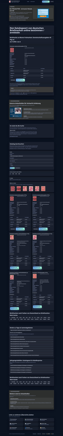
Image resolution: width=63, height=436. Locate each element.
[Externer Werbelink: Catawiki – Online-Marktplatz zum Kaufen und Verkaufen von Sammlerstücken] (38, 116)
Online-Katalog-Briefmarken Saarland (17, 348)
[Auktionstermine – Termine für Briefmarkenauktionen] (16, 424)
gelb (23, 317)
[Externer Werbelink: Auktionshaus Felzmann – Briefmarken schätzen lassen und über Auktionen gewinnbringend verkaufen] (38, 109)
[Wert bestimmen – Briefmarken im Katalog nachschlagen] (16, 420)
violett (49, 317)
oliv (18, 319)
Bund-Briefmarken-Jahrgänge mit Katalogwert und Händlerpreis (21, 367)
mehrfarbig (13, 317)
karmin (32, 319)
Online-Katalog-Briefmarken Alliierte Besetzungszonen (19, 343)
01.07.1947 (18, 244)
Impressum (34, 433)
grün (29, 317)
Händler (28, 1)
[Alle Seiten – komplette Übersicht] (46, 428)
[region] (31, 73)
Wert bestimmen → (46, 1)
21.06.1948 (26, 56)
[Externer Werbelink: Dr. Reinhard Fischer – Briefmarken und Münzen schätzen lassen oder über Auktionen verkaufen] (38, 113)
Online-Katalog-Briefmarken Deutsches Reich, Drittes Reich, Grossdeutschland (23, 341)
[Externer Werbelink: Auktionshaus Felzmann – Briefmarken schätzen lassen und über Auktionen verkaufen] (16, 112)
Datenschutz (39, 433)
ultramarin (36, 319)
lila (34, 317)
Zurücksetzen (18, 167)
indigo (49, 319)
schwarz (45, 317)
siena (25, 319)
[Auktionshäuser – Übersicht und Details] (46, 420)
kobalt (21, 319)
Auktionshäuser (32, 1)
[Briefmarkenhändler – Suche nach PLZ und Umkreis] (31, 420)
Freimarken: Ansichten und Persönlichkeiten (18, 233)
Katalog (11, 154)
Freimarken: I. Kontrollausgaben (39, 272)
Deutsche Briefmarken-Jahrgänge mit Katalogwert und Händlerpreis (22, 365)
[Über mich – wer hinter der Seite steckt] (31, 428)
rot (32, 317)
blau (17, 317)
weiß (11, 319)
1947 (16, 173)
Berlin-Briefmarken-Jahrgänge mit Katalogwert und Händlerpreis (21, 372)
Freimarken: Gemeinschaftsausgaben (17, 46)
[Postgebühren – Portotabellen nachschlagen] (31, 424)
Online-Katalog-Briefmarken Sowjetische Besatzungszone (20, 346)
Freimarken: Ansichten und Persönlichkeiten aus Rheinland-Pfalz (23, 281)
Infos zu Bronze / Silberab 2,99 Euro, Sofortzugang (20, 80)
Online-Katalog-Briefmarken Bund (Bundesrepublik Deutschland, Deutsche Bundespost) (25, 355)
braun (20, 317)
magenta (44, 319)
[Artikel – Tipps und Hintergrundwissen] (46, 424)
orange (38, 317)
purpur (28, 319)
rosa (41, 317)
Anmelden (52, 1)
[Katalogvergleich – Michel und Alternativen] (16, 428)
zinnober (14, 319)
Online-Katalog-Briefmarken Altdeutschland (18, 339)
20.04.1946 (41, 283)
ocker (41, 319)
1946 (13, 173)
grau (26, 317)
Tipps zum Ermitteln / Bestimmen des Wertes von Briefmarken (21, 330)
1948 (19, 173)
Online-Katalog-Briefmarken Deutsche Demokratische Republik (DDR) (22, 350)
